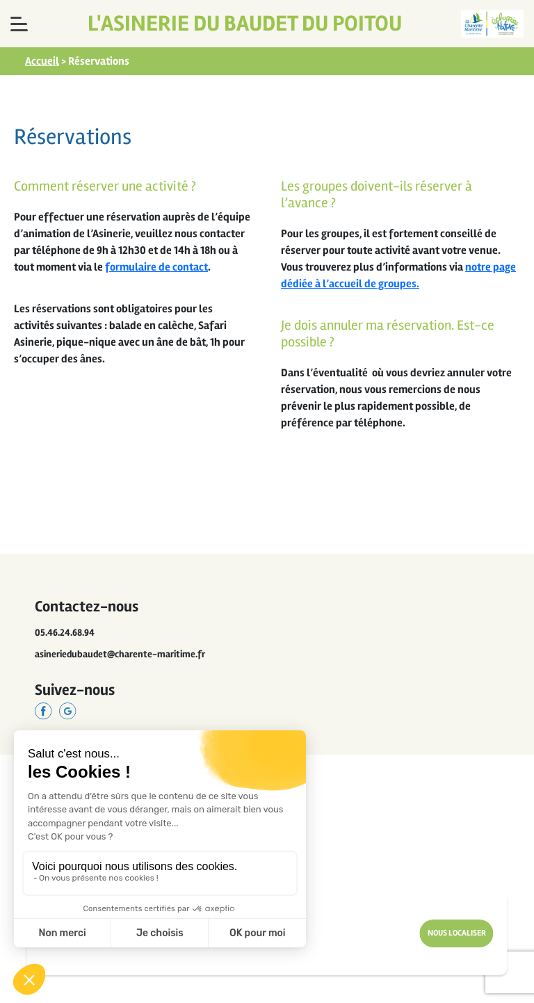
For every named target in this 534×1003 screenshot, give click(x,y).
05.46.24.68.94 (65, 633)
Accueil (42, 61)
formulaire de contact (156, 267)
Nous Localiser (457, 933)
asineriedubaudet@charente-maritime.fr (120, 654)
